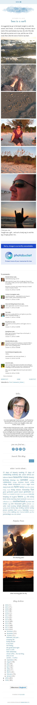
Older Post (32, 379)
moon (11, 501)
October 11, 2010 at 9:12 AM (12, 307)
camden (24, 479)
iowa (30, 494)
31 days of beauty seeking (13, 472)
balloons (5, 477)
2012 (7, 625)
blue (18, 480)
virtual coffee (7, 512)
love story (6, 499)
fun (32, 489)
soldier (32, 506)
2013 (7, 623)
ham (33, 492)
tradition (19, 510)
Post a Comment (7, 376)
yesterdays (7, 514)
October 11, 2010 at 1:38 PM (12, 336)
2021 (7, 607)
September (10, 660)
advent (24, 474)
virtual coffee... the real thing (15, 654)
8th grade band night (12, 647)
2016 (7, 617)
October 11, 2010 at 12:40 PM (12, 327)
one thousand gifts (18, 504)
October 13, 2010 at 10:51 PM (12, 358)
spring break (6, 508)
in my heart (9, 643)
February (9, 674)
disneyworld (16, 484)
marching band (15, 499)
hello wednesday (11, 651)
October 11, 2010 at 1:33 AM (12, 299)
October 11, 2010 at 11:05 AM (12, 317)
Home (18, 379)
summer (26, 508)
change (15, 482)
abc (20, 475)
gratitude (27, 492)
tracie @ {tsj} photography (12, 352)
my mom (28, 501)
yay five (32, 512)
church (27, 482)
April (8, 670)
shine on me (10, 656)
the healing (9, 645)
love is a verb (10, 649)
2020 (7, 609)
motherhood (19, 501)
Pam (6, 312)
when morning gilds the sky (18, 593)
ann (33, 474)
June (8, 666)
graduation (10, 492)
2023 (7, 605)
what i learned (20, 512)
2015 (7, 619)
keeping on (7, 497)
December (10, 631)
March (9, 672)
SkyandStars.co (25, 702)
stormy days (14, 508)
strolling (21, 508)
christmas (21, 482)
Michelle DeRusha (10, 341)
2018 (7, 613)
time (15, 510)
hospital (12, 494)
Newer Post (4, 379)
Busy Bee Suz (9, 322)
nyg (9, 504)
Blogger (22, 694)
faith (16, 486)
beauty (31, 477)
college (5, 484)
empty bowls (7, 487)
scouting (13, 506)
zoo (12, 514)
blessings (13, 480)
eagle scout (30, 484)
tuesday (26, 510)
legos (25, 497)
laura (20, 496)
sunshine (10, 510)
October (9, 635)
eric (12, 487)
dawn (10, 484)
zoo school (17, 514)
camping (31, 480)
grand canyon (18, 492)
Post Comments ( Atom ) (16, 382)
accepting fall (10, 639)
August (9, 662)
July (8, 664)
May (8, 668)
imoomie (7, 363)
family (21, 487)
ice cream (17, 494)
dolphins (23, 484)
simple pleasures (23, 506)
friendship (26, 490)
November (10, 633)
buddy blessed (10, 641)
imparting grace (24, 494)
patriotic (29, 504)
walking (13, 512)
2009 (7, 678)
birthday (6, 480)
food (8, 490)
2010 (7, 629)
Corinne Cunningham (11, 294)
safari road (6, 506)
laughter (14, 497)
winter (27, 512)
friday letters (16, 490)
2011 (7, 627)
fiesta (26, 487)
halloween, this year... (13, 637)
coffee (32, 482)
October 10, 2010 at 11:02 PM (12, 289)
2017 (7, 615)
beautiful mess (20, 477)
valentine (31, 510)
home (4, 494)
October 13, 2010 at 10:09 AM (12, 347)
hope (8, 494)
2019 (7, 611)
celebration (7, 482)
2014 (7, 621)
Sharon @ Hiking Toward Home (13, 304)
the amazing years (18, 557)
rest (33, 504)
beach (10, 477)
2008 (7, 680)
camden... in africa (11, 658)
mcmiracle (23, 499)
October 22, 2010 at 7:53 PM (12, 373)
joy (33, 494)
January (9, 676)
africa (29, 475)
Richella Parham (9, 277)
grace (4, 492)
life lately (30, 497)
